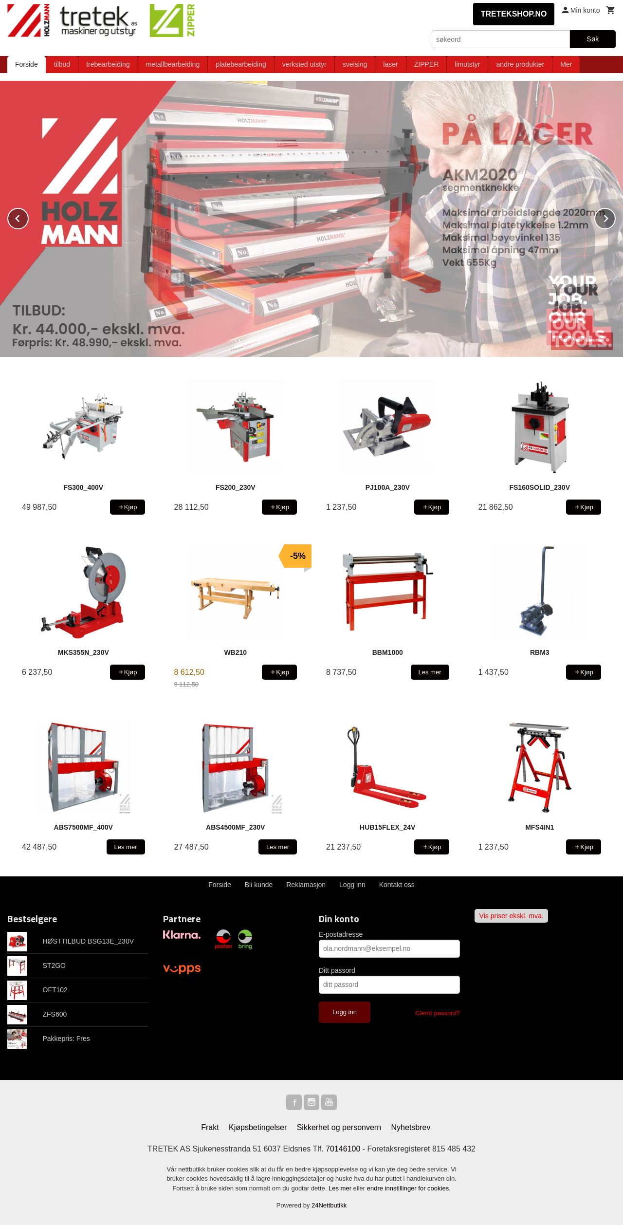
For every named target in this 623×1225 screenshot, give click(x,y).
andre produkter (520, 64)
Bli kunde (259, 885)
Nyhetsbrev (411, 1127)
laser (390, 64)
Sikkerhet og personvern (339, 1127)
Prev (28, 217)
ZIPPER (426, 64)
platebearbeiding (241, 64)
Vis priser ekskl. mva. (511, 916)
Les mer (341, 1188)
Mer (566, 64)
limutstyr (467, 64)
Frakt (210, 1127)
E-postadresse (341, 934)
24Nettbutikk (329, 1205)
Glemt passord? (437, 1013)
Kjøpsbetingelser (258, 1127)
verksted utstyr (304, 64)
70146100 (343, 1149)
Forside (26, 64)
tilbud (62, 64)
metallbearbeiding (173, 64)
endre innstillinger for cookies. (409, 1188)
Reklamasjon (306, 885)
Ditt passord (337, 970)
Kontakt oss (397, 885)
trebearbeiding (108, 64)
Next (615, 217)
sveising (355, 64)
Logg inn (352, 885)
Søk (592, 39)
